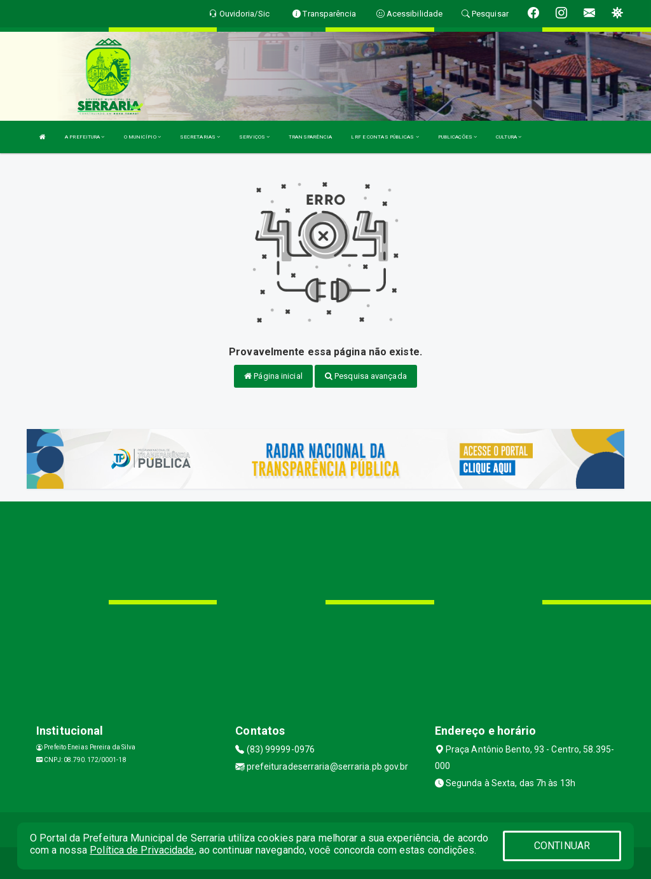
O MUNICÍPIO (142, 137)
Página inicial (273, 376)
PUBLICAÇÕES (457, 137)
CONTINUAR (562, 846)
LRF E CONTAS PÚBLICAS (384, 137)
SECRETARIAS (200, 137)
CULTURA (508, 137)
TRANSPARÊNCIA (310, 137)
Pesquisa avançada (366, 376)
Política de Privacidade (142, 850)
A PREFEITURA (84, 137)
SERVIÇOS (254, 137)
